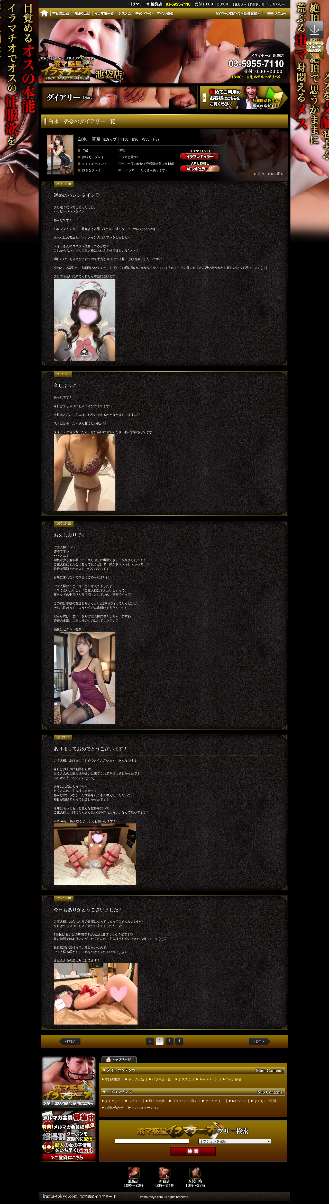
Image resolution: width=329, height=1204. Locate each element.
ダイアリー (112, 1101)
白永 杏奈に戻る (270, 174)
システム (185, 1079)
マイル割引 (233, 1079)
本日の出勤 (112, 1079)
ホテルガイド (214, 1101)
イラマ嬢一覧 (161, 1079)
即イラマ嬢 (156, 1101)
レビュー (135, 1101)
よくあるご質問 (265, 1101)
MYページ (239, 1101)
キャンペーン (208, 1079)
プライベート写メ (184, 1101)
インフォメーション (145, 1108)
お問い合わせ (114, 1108)
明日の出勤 (136, 1079)
